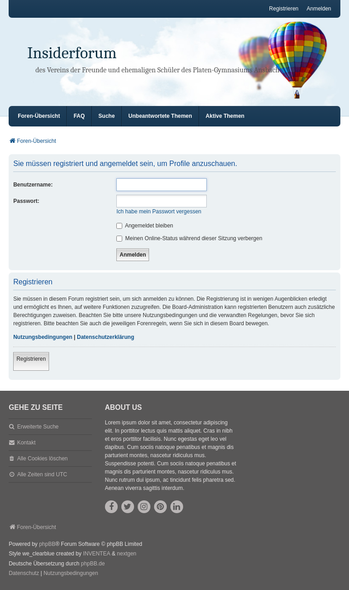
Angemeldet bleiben (144, 225)
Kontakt (26, 442)
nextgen (126, 553)
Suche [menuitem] (107, 116)
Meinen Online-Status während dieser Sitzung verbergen (189, 238)
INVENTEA (96, 553)
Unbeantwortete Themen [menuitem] (160, 116)
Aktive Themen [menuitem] (225, 116)
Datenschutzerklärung (105, 337)
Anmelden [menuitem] (319, 8)
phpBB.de (93, 563)
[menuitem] (24, 574)
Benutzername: (33, 185)
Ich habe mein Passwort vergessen (158, 211)
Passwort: (26, 201)
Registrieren (31, 359)
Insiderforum (72, 53)
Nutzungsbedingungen (42, 337)
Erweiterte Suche (38, 427)
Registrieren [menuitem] (284, 8)
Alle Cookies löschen (42, 458)
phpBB (47, 544)
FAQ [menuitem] (79, 116)
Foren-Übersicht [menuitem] (39, 116)
